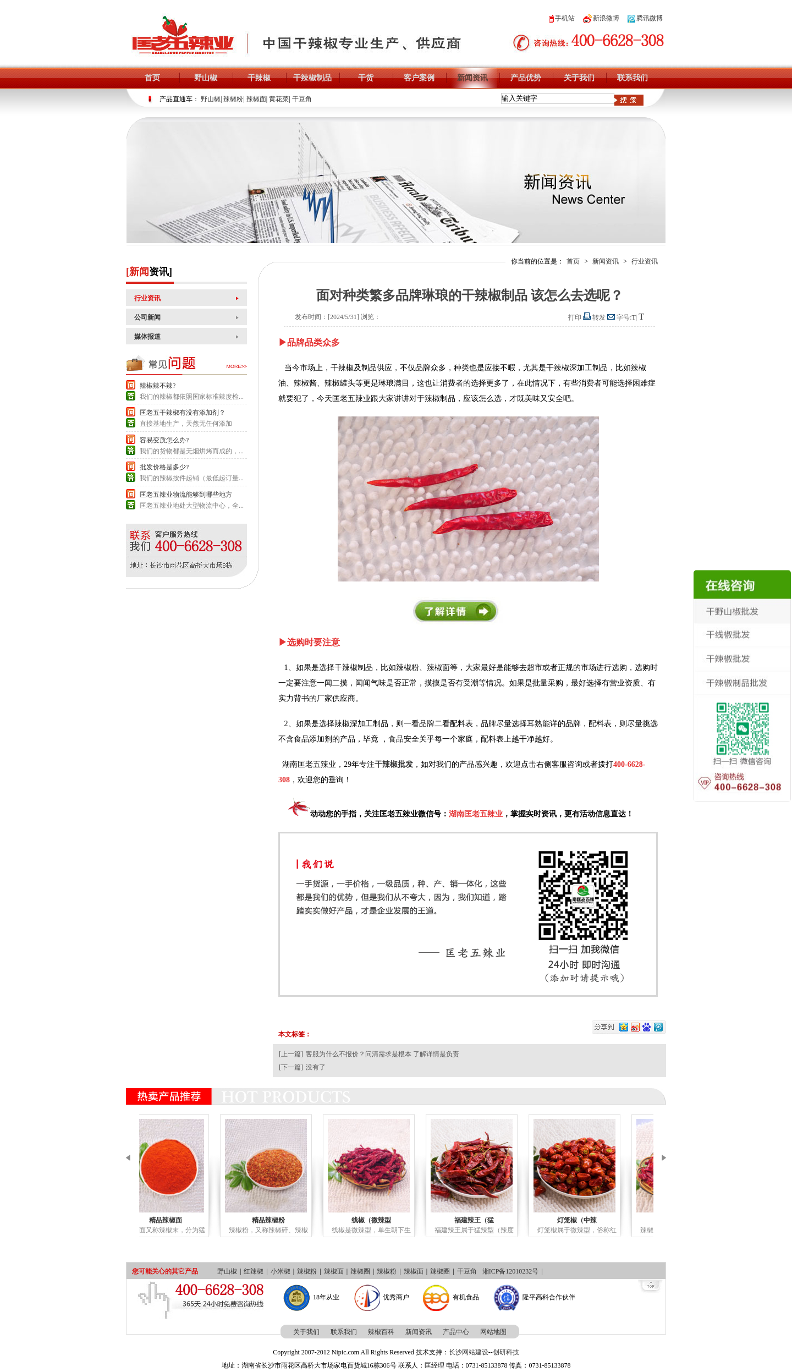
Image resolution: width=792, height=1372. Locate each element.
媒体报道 (147, 337)
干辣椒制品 (312, 78)
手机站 (562, 18)
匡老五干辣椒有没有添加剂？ (183, 412)
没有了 (316, 1067)
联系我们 (632, 78)
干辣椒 (259, 78)
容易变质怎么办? (164, 440)
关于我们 (579, 78)
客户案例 (419, 78)
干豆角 (302, 99)
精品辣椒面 (193, 1220)
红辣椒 (253, 1271)
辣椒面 (256, 99)
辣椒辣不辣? (157, 385)
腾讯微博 (645, 18)
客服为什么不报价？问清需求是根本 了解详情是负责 (382, 1054)
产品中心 (456, 1332)
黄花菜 (279, 99)
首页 (152, 78)
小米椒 (280, 1271)
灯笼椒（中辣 (604, 1220)
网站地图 (493, 1332)
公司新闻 (147, 317)
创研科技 (506, 1352)
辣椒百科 (381, 1332)
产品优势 (525, 78)
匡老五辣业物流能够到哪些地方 (186, 494)
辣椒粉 (233, 99)
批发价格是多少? (164, 467)
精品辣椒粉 (295, 1220)
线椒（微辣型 (399, 1220)
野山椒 (205, 78)
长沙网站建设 (468, 1352)
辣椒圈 (360, 1271)
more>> (236, 366)
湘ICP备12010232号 (510, 1271)
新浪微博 (601, 18)
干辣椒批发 (394, 764)
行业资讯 (147, 298)
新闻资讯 (472, 78)
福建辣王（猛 (501, 1220)
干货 (365, 78)
